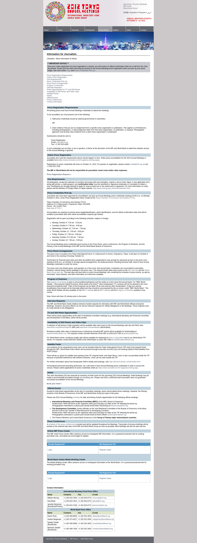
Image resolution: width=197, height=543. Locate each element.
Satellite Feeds (52, 94)
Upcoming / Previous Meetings (135, 4)
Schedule (75, 30)
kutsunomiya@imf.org (119, 406)
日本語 (125, 13)
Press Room (104, 30)
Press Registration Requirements (59, 75)
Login (50, 450)
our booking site (86, 378)
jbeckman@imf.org (131, 333)
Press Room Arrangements (57, 83)
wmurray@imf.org (99, 498)
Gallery (115, 30)
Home (46, 30)
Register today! (105, 450)
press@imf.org (62, 142)
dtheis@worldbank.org (101, 516)
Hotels (49, 96)
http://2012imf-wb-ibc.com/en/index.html (124, 362)
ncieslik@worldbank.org (102, 523)
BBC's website (87, 290)
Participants (89, 30)
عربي (149, 13)
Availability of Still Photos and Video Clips (63, 92)
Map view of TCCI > (54, 208)
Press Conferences (54, 100)
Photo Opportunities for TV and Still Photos (63, 90)
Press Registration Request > (59, 174)
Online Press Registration (57, 77)
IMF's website (105, 290)
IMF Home (127, 6)
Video (129, 30)
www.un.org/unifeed (116, 338)
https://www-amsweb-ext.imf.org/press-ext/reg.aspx (79, 160)
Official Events (52, 98)
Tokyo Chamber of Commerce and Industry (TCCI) (115, 198)
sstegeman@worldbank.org (103, 519)
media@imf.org (136, 164)
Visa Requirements (54, 79)
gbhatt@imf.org (98, 501)
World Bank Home (130, 8)
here (56, 160)
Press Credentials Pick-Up (57, 81)
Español (133, 13)
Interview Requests (54, 87)
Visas (68, 70)
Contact (143, 30)
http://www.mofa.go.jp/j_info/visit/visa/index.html (111, 188)
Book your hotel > (54, 384)
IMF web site (133, 270)
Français (142, 13)
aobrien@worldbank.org (117, 415)
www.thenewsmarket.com (57, 333)
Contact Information (54, 102)
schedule (76, 397)
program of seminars (58, 282)
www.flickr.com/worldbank (90, 327)
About (60, 30)
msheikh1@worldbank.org (123, 340)
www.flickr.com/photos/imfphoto (59, 327)
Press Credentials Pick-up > (85, 70)
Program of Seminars (55, 85)
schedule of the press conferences (61, 424)
